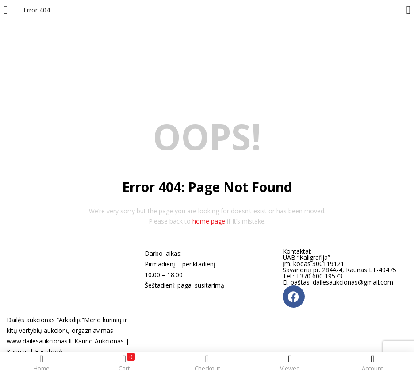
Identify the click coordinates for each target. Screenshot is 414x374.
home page (208, 221)
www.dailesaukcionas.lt (40, 341)
